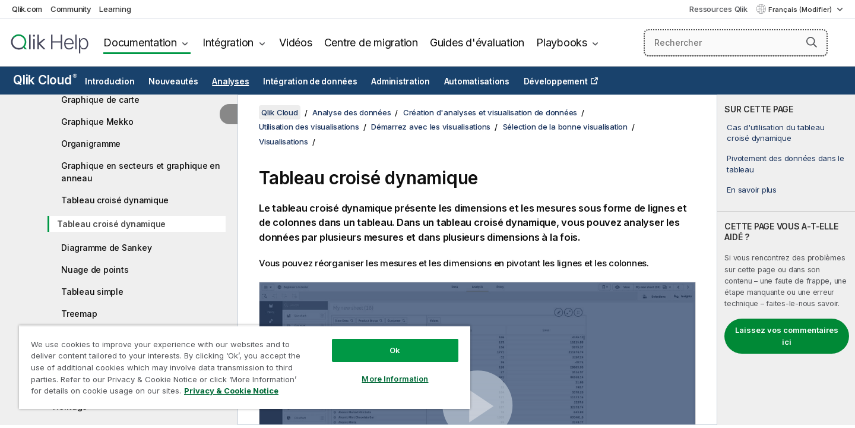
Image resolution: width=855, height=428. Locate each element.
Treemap (79, 314)
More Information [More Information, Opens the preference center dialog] (395, 378)
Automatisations (476, 81)
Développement (556, 81)
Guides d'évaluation (477, 42)
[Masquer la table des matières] (229, 114)
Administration (400, 81)
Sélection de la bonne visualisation (565, 126)
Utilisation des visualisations (309, 126)
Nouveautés (173, 81)
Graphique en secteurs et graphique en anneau (140, 171)
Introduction (109, 81)
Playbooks (561, 42)
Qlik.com (27, 9)
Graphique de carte (100, 100)
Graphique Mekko (97, 122)
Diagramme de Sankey (106, 248)
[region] (244, 367)
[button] (812, 42)
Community (70, 9)
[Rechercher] (735, 42)
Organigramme (91, 144)
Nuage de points (94, 270)
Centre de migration (371, 42)
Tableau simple (92, 292)
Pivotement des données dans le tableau (785, 163)
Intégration (228, 42)
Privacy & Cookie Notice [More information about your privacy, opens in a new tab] (231, 390)
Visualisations (283, 141)
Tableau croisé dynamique (115, 200)
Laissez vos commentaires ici (786, 336)
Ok (395, 350)
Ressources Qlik (718, 9)
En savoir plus (752, 189)
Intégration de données (310, 81)
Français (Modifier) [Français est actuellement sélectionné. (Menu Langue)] (801, 9)
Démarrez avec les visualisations (430, 126)
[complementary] (786, 260)
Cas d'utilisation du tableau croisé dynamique (775, 132)
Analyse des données (351, 112)
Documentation (140, 42)
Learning (115, 9)
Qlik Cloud (45, 80)
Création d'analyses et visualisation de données (490, 112)
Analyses (230, 81)
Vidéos (295, 42)
